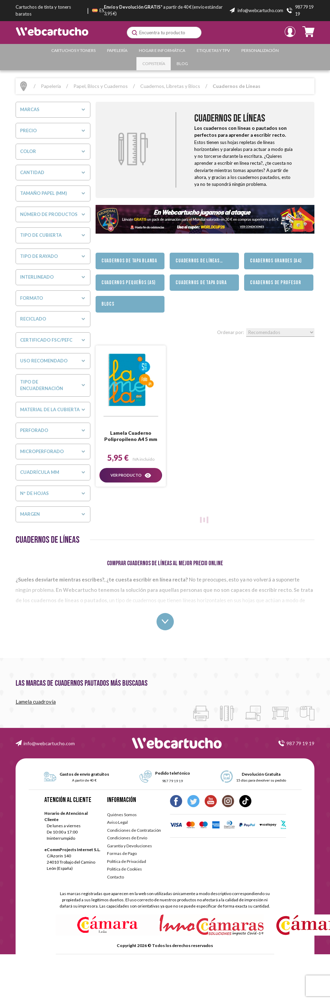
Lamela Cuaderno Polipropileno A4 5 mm (130, 436)
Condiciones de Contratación (134, 830)
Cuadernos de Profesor (275, 282)
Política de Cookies (124, 869)
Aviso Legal (117, 822)
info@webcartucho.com (49, 743)
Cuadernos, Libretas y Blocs (170, 86)
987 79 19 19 (300, 743)
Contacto (115, 877)
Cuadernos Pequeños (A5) (128, 282)
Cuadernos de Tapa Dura (201, 282)
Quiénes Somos (122, 814)
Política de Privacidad (126, 861)
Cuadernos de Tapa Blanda (129, 261)
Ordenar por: (230, 332)
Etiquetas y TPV (213, 50)
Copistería (153, 63)
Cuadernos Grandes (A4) (276, 261)
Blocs (108, 304)
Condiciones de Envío (127, 837)
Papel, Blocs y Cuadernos (100, 86)
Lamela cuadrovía (36, 701)
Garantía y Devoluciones (129, 845)
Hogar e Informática (162, 50)
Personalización (260, 50)
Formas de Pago (122, 853)
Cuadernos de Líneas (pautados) (198, 263)
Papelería (117, 50)
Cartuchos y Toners (73, 50)
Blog (182, 63)
